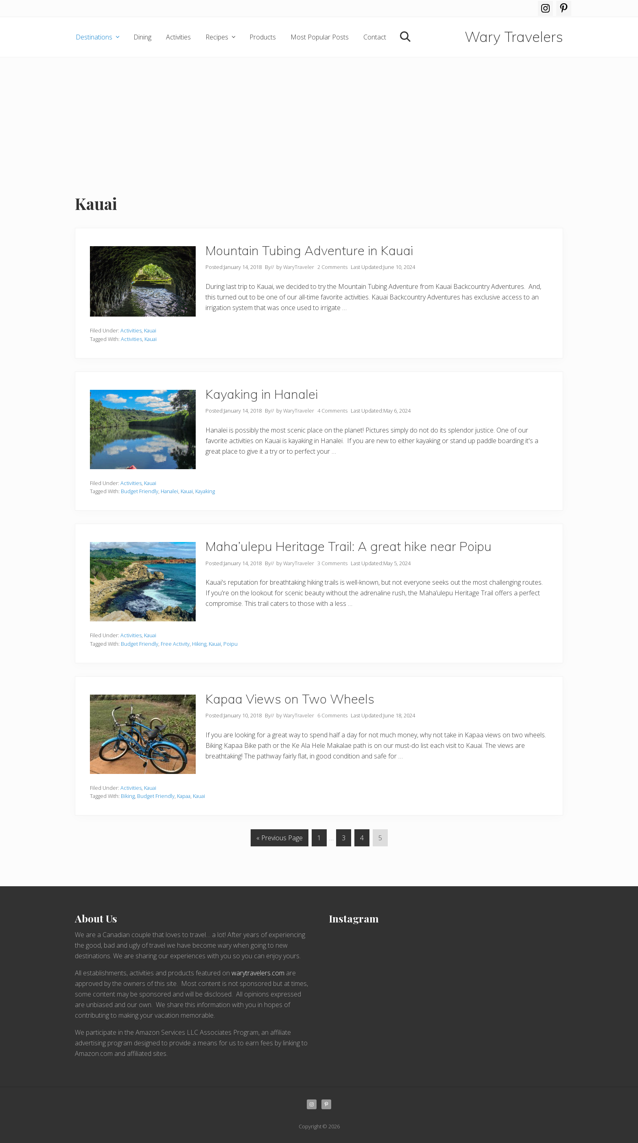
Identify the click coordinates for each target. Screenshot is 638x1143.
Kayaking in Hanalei (263, 394)
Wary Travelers (514, 37)
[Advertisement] (319, 118)
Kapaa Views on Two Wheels (289, 699)
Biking (128, 796)
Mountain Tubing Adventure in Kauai (309, 250)
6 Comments (332, 715)
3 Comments (332, 563)
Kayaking (205, 491)
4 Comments (332, 410)
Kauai (150, 330)
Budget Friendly (139, 491)
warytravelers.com (258, 972)
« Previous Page (279, 839)
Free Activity (175, 643)
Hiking (199, 643)
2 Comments (332, 267)
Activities (131, 330)
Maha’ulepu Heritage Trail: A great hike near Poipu (348, 546)
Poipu (230, 643)
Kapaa (183, 796)
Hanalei (169, 491)
